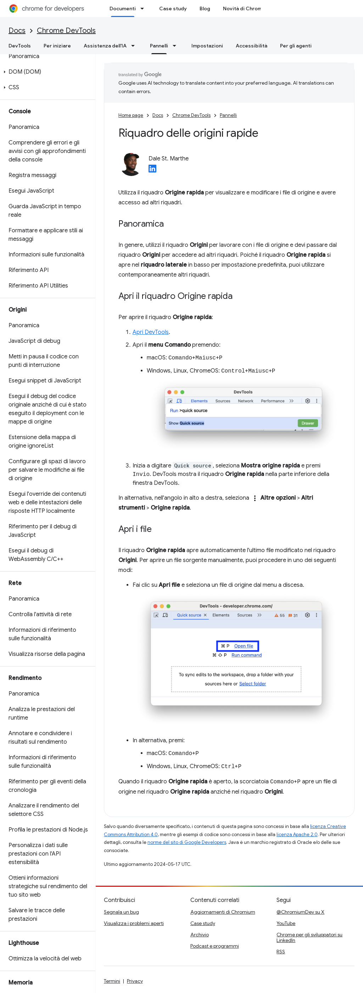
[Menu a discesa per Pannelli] (176, 45)
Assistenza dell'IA (105, 45)
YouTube (286, 923)
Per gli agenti (296, 45)
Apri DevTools (151, 332)
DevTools (20, 45)
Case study (173, 8)
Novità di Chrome (244, 8)
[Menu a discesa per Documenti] (144, 8)
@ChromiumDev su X (300, 912)
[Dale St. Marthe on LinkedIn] (152, 171)
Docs (17, 30)
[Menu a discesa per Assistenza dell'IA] (135, 45)
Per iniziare (57, 45)
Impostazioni (207, 45)
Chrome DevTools (66, 30)
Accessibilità (251, 45)
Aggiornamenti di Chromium (222, 912)
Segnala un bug (121, 912)
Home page (130, 115)
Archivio (199, 934)
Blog (205, 8)
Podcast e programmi (214, 946)
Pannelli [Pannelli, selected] (159, 45)
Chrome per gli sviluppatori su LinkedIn (309, 937)
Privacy (135, 981)
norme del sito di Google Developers (186, 842)
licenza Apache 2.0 (297, 835)
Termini (112, 981)
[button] (46, 72)
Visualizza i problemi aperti (134, 923)
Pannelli (228, 115)
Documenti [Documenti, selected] (123, 8)
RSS (281, 951)
